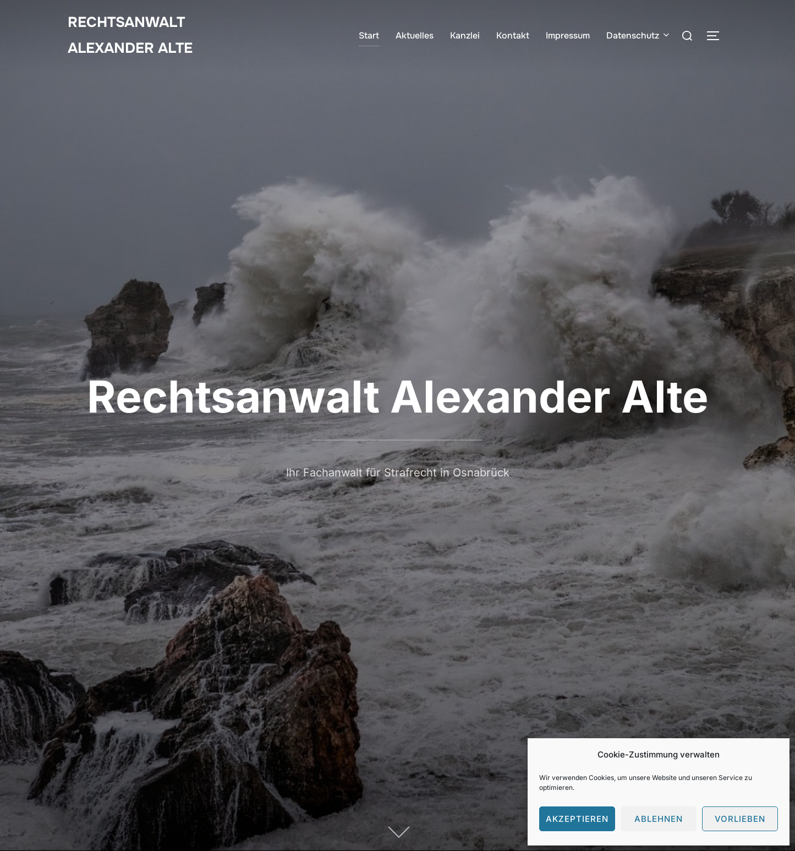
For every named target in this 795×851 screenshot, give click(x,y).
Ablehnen (658, 819)
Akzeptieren (577, 819)
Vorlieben (740, 819)
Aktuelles (415, 35)
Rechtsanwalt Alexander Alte (130, 35)
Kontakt (512, 35)
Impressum (568, 35)
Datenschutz (638, 35)
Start (369, 35)
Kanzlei (465, 35)
